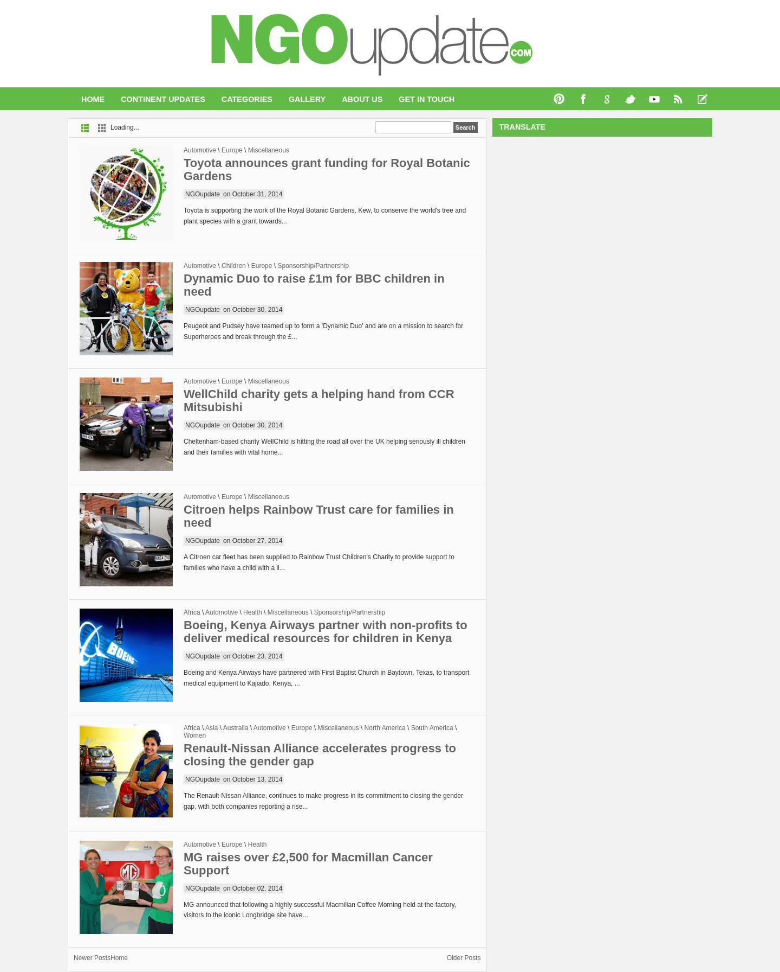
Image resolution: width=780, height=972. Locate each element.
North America (385, 728)
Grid (102, 127)
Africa (192, 612)
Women (195, 735)
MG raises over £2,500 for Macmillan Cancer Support (308, 863)
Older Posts (464, 958)
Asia (211, 728)
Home (93, 99)
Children (234, 266)
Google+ (607, 98)
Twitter (631, 98)
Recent (702, 98)
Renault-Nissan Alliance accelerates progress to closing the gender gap (320, 754)
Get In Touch (426, 99)
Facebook (583, 98)
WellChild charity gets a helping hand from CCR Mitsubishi (319, 400)
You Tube (655, 98)
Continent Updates (163, 99)
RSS (678, 98)
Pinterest (559, 98)
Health (252, 612)
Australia (236, 728)
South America (432, 728)
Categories (247, 99)
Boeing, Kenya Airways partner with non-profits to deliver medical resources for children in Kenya (325, 631)
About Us (362, 99)
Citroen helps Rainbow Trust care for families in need (319, 516)
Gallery (307, 99)
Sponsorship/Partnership (312, 266)
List (85, 127)
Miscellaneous (268, 150)
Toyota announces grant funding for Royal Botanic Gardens (327, 169)
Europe (232, 150)
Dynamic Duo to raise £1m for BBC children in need (314, 285)
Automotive (200, 150)
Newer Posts (92, 958)
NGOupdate (202, 194)
